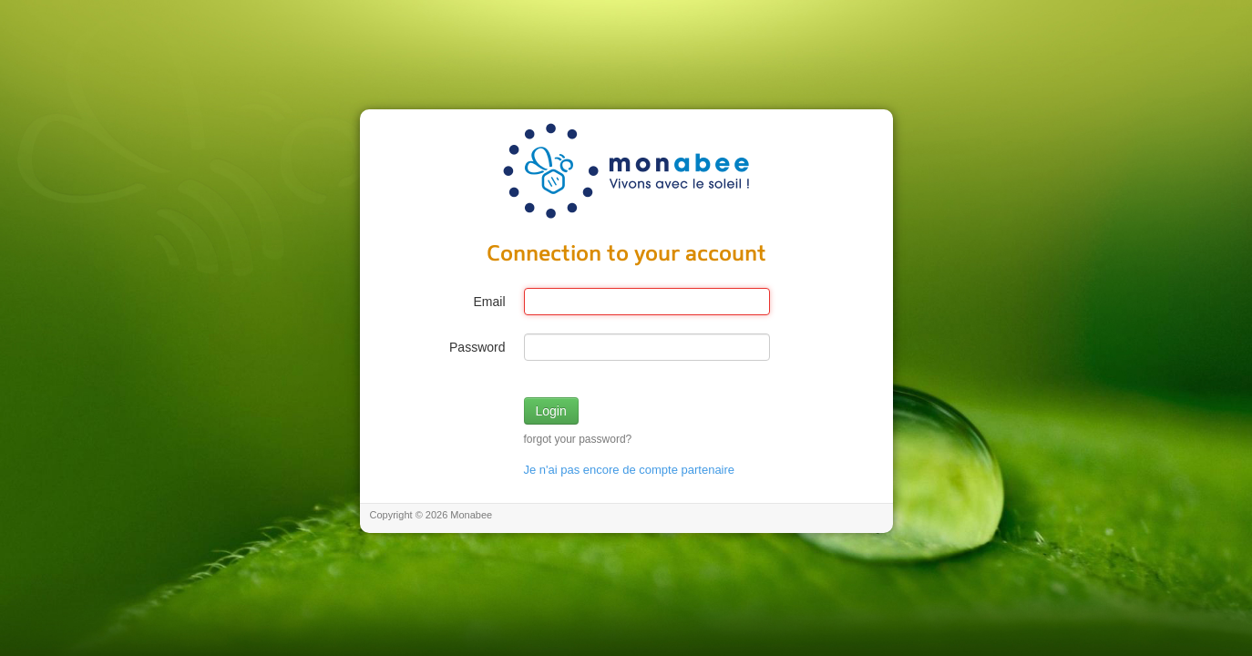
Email (489, 301)
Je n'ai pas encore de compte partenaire (629, 470)
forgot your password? (578, 439)
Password (477, 347)
